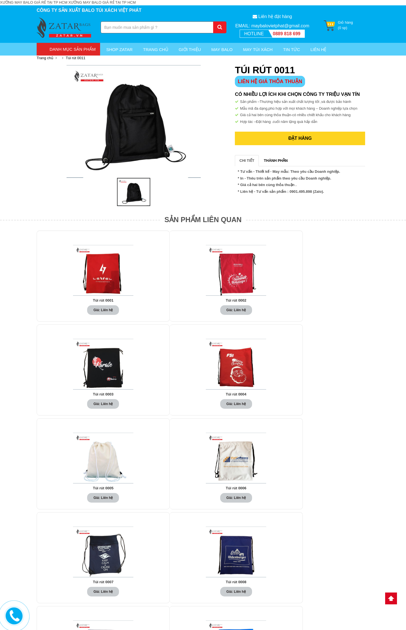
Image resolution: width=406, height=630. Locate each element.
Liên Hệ (318, 49)
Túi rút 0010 (336, 397)
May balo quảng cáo (140, 551)
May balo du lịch (137, 578)
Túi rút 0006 (70, 397)
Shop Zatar (119, 49)
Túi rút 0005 (336, 300)
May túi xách (258, 49)
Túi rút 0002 (136, 300)
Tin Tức (291, 49)
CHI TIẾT (246, 160)
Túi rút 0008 (203, 397)
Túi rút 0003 (203, 300)
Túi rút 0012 (136, 494)
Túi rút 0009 (269, 397)
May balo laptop (137, 558)
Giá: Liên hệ (70, 310)
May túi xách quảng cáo (143, 598)
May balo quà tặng (139, 571)
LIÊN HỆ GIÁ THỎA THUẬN (270, 81)
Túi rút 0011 (75, 58)
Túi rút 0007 (136, 397)
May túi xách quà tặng (142, 591)
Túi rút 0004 (269, 300)
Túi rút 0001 (70, 300)
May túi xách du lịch (140, 585)
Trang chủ (155, 49)
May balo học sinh (139, 565)
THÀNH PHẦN (276, 160)
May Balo (222, 49)
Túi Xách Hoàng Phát (316, 552)
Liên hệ (213, 565)
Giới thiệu (190, 49)
